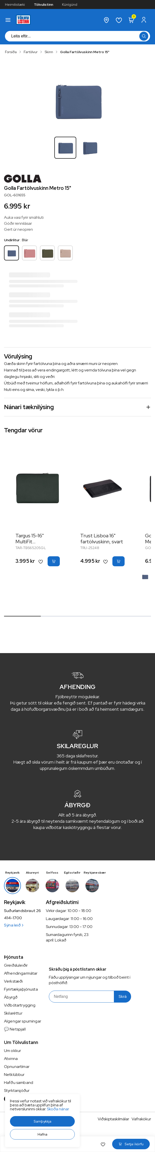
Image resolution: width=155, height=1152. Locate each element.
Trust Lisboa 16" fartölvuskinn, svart (101, 538)
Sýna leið (13, 925)
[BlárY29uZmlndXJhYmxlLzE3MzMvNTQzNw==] (11, 252)
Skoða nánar (58, 1109)
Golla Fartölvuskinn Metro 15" (84, 52)
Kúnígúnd (69, 4)
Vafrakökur (141, 1119)
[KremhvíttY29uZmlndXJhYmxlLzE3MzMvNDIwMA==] (65, 252)
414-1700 (13, 918)
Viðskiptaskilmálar (113, 1119)
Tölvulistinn (43, 4)
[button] (42, 1121)
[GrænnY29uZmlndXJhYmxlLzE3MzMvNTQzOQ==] (47, 252)
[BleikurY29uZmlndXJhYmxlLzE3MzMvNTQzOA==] (29, 252)
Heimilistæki (15, 4)
